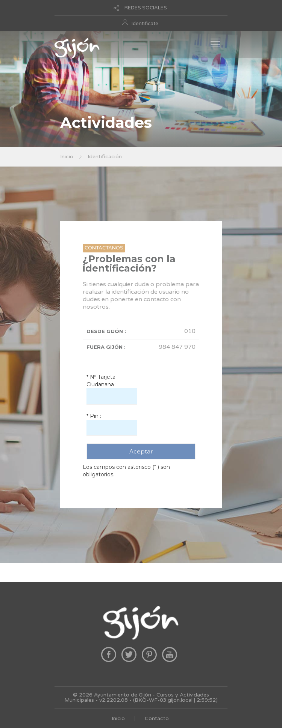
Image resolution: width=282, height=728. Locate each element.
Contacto (157, 718)
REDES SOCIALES (145, 8)
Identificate (145, 24)
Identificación (105, 156)
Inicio (66, 156)
